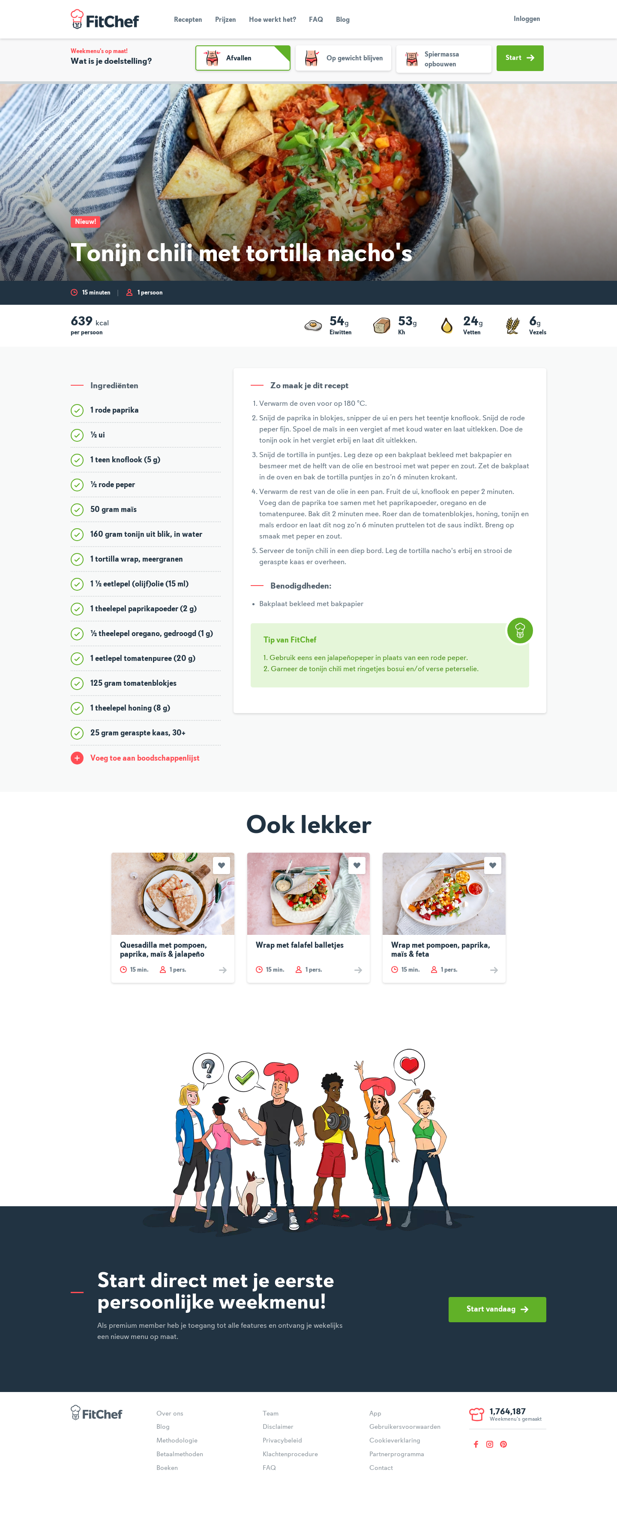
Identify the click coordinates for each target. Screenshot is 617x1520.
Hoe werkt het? (272, 20)
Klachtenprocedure (290, 1454)
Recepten (188, 20)
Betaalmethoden (179, 1454)
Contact (381, 1468)
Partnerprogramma (396, 1454)
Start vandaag (497, 1309)
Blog (343, 20)
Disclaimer (278, 1427)
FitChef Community (105, 19)
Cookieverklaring (394, 1440)
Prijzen (225, 20)
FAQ (316, 20)
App (375, 1413)
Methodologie (177, 1440)
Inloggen (527, 19)
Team (271, 1413)
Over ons (169, 1413)
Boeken (167, 1468)
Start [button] (520, 58)
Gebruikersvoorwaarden (404, 1427)
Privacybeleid (282, 1440)
